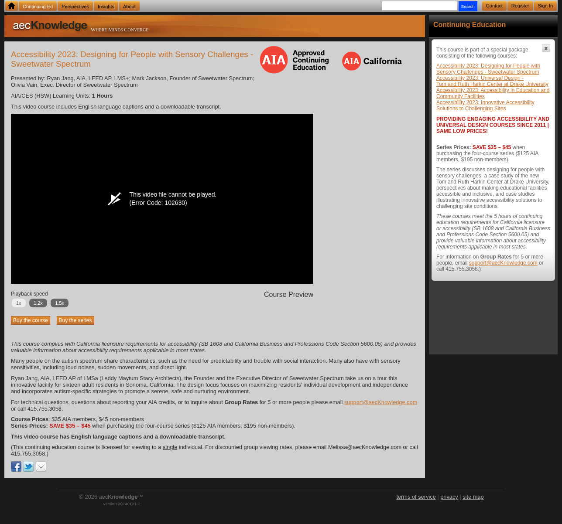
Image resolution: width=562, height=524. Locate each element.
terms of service (415, 496)
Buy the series (75, 320)
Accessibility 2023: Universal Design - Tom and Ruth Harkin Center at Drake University (492, 81)
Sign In (545, 5)
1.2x (38, 303)
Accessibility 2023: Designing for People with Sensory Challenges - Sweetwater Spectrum (488, 69)
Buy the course (30, 320)
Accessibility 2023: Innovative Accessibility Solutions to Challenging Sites (485, 105)
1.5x (59, 303)
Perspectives (75, 6)
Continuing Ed (38, 6)
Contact (494, 5)
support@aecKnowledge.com (380, 402)
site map (473, 496)
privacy (449, 496)
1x (18, 303)
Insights (106, 6)
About (129, 6)
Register (520, 5)
